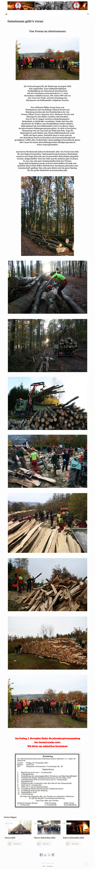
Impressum (50, 866)
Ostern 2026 (10, 838)
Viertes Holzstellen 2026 (44, 838)
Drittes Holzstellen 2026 (73, 838)
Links (43, 866)
